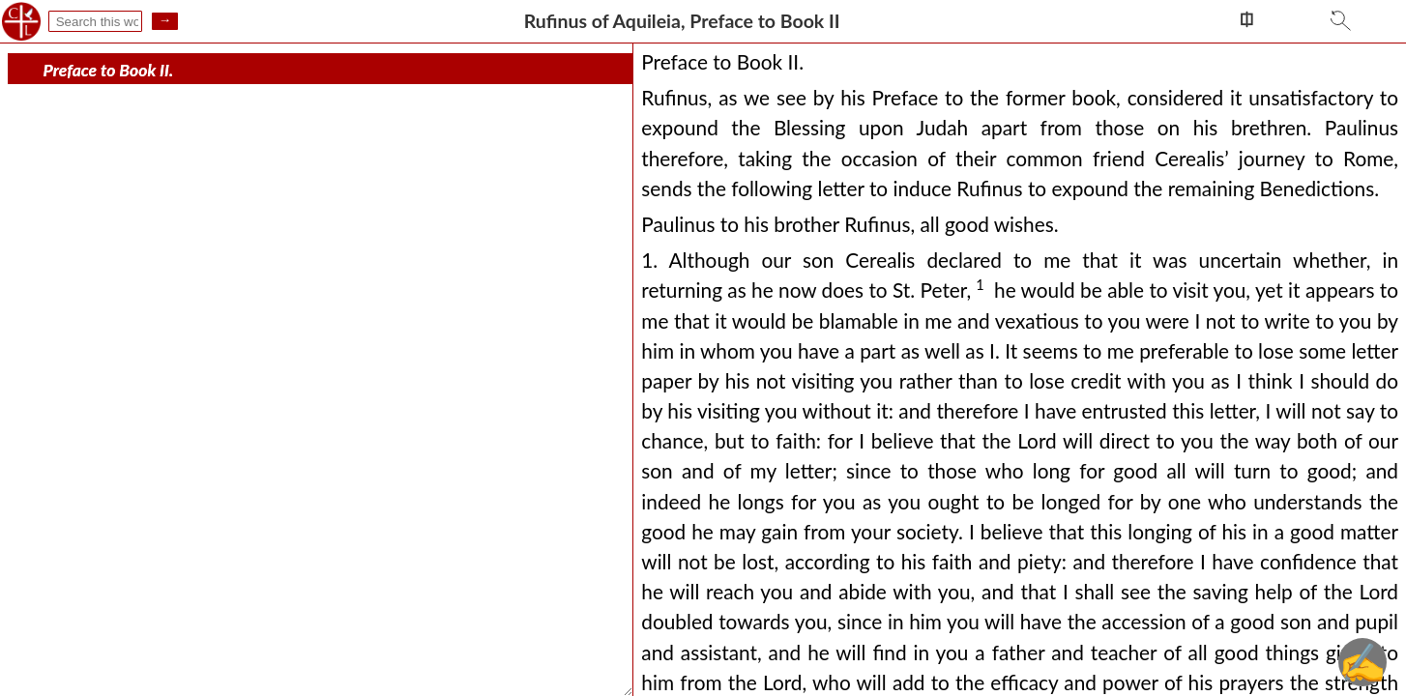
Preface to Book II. (109, 70)
